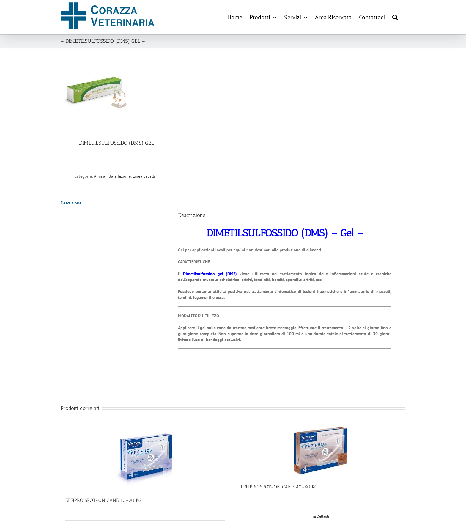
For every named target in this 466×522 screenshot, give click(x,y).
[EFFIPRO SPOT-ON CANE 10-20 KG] (145, 457)
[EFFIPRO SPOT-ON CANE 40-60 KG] (320, 450)
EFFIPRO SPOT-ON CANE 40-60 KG (279, 487)
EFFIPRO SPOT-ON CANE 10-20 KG (103, 500)
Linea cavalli (144, 176)
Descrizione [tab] (71, 203)
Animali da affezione (112, 176)
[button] (395, 17)
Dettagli (323, 516)
